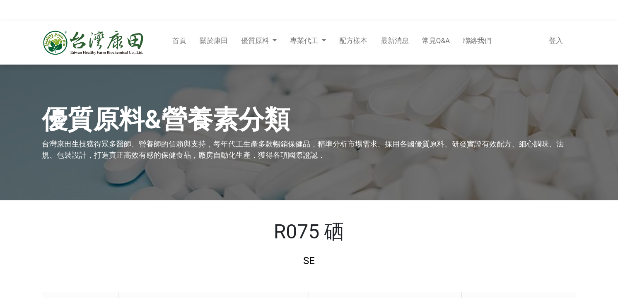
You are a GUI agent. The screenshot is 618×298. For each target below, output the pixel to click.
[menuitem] (179, 42)
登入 (556, 40)
